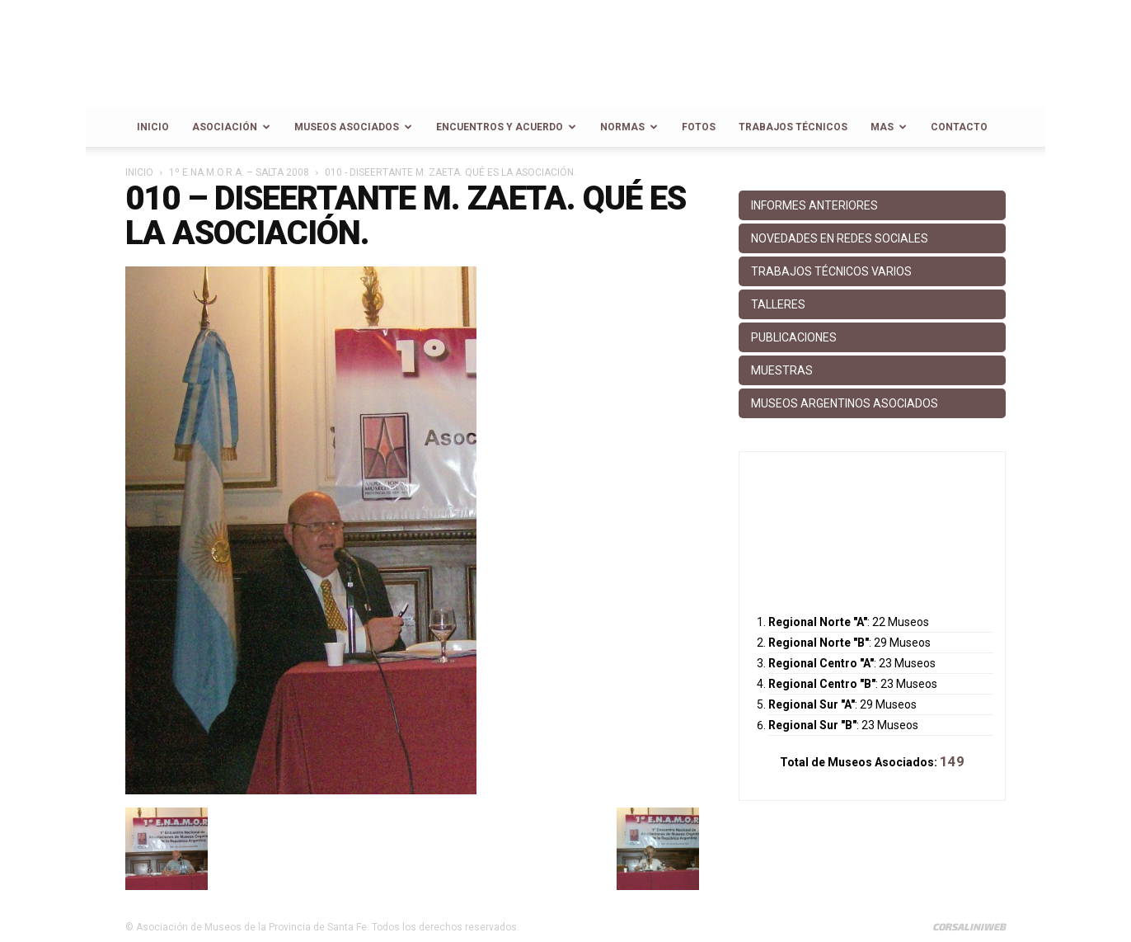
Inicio (153, 127)
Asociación (231, 127)
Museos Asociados (353, 127)
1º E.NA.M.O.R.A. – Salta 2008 (239, 172)
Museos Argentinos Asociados (844, 403)
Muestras (782, 370)
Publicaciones (794, 337)
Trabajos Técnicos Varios (831, 271)
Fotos (699, 127)
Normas (629, 127)
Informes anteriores (814, 205)
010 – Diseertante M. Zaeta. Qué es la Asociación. (405, 215)
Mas (889, 127)
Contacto (959, 127)
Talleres (778, 304)
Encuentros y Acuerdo (506, 127)
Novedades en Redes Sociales (839, 238)
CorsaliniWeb (969, 926)
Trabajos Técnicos (793, 127)
